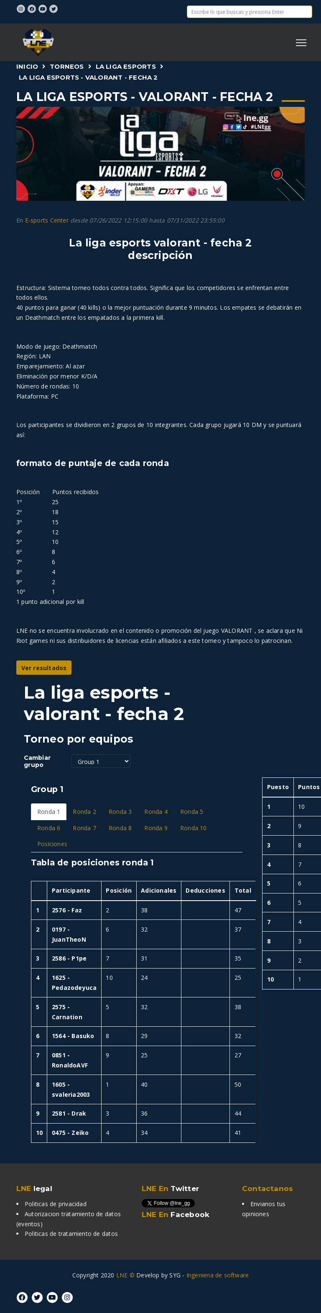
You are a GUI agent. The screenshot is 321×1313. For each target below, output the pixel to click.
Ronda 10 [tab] (193, 828)
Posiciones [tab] (52, 844)
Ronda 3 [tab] (120, 812)
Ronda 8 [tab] (120, 828)
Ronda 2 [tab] (84, 812)
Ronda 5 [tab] (191, 812)
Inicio (27, 66)
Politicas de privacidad (56, 1204)
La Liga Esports (126, 66)
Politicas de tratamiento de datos (71, 1234)
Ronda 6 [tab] (48, 828)
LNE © (125, 1275)
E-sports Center (47, 220)
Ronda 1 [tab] (48, 812)
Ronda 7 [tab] (84, 828)
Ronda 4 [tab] (155, 812)
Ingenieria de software (217, 1275)
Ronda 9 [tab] (155, 828)
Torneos (67, 66)
